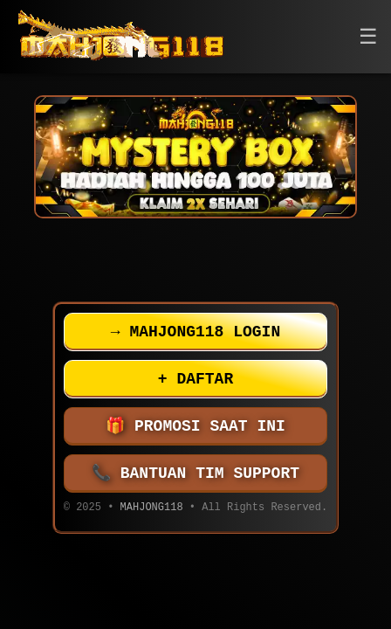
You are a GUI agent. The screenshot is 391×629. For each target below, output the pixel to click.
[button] (368, 37)
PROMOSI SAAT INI (195, 426)
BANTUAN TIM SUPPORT (195, 473)
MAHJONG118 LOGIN (195, 331)
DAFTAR (195, 379)
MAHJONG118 (151, 508)
